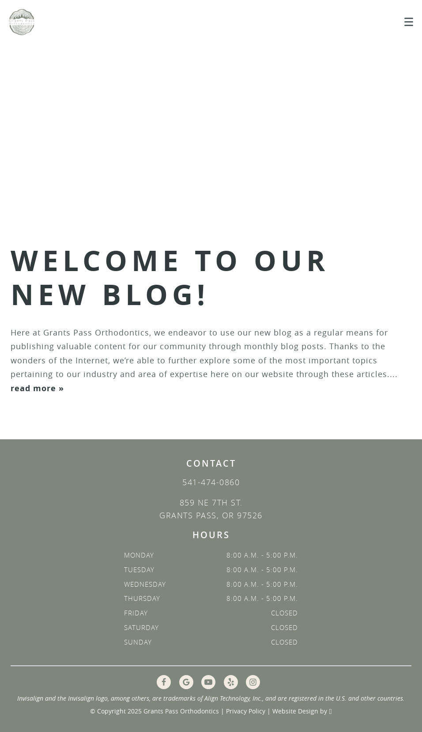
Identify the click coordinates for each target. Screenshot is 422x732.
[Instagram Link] (253, 682)
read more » (37, 388)
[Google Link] (186, 682)
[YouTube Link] (208, 682)
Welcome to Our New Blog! (170, 277)
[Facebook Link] (164, 682)
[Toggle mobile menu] (409, 22)
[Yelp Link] (231, 682)
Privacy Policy (245, 711)
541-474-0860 (211, 482)
